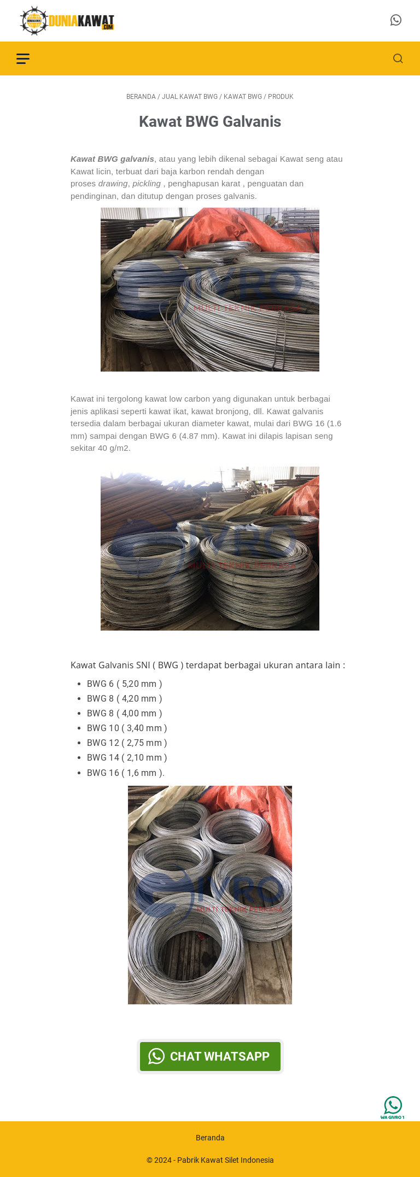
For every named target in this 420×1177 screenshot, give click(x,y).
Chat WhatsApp (220, 1056)
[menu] (29, 58)
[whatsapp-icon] (396, 20)
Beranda (210, 1137)
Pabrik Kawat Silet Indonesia (225, 1160)
